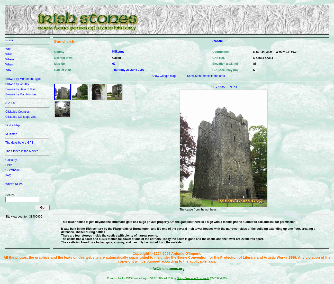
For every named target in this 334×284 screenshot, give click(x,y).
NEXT (233, 87)
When (9, 64)
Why (8, 70)
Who (8, 49)
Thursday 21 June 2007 (128, 70)
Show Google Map (164, 76)
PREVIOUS (218, 87)
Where (9, 59)
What (8, 54)
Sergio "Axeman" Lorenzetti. (193, 278)
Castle (217, 41)
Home (9, 40)
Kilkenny (118, 51)
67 (113, 63)
